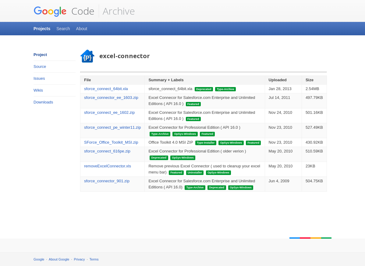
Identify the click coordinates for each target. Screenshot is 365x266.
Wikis (38, 90)
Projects (42, 28)
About (81, 28)
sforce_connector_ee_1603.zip (111, 97)
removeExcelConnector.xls (107, 166)
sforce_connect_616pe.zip (107, 151)
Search (63, 28)
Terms (94, 259)
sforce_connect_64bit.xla (106, 88)
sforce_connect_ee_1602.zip (109, 112)
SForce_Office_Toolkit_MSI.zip (111, 142)
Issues (39, 78)
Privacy (79, 259)
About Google (59, 259)
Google (39, 259)
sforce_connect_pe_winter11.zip (112, 127)
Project (40, 54)
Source (40, 66)
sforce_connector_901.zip (106, 181)
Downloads (43, 102)
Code (64, 11)
